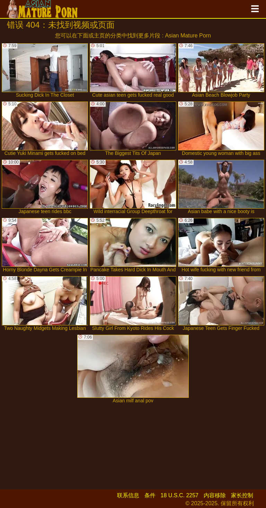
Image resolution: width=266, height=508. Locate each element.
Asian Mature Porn (188, 35)
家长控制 (242, 495)
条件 (150, 495)
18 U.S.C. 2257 (179, 495)
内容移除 (215, 495)
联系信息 (128, 495)
